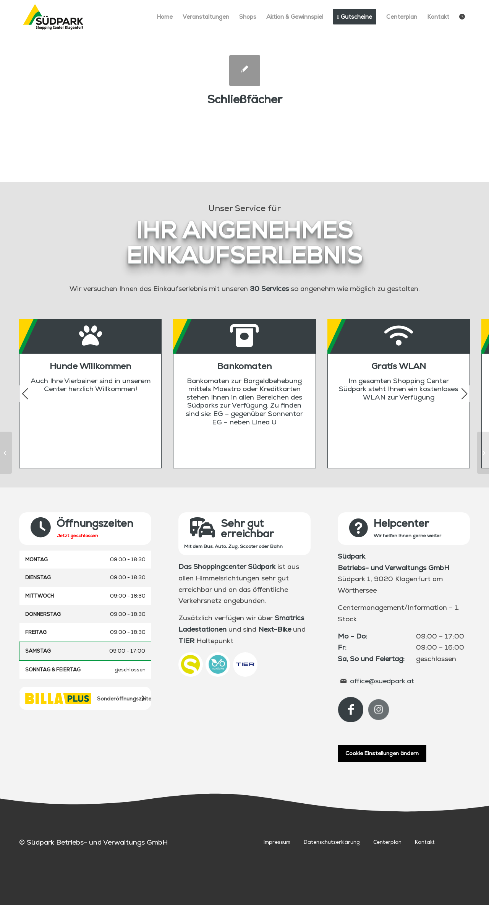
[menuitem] (165, 17)
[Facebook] (350, 709)
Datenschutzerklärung (332, 842)
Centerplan (387, 842)
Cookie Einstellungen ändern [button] (382, 753)
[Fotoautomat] (6, 453)
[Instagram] (378, 710)
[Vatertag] (483, 453)
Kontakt (425, 842)
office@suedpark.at (382, 680)
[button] (464, 393)
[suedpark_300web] (53, 17)
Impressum (277, 842)
